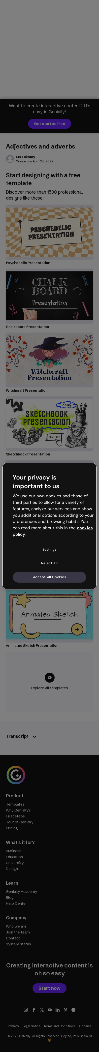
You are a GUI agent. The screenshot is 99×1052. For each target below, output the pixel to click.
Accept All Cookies (49, 577)
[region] (49, 526)
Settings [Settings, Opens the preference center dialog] (49, 549)
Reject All (49, 563)
